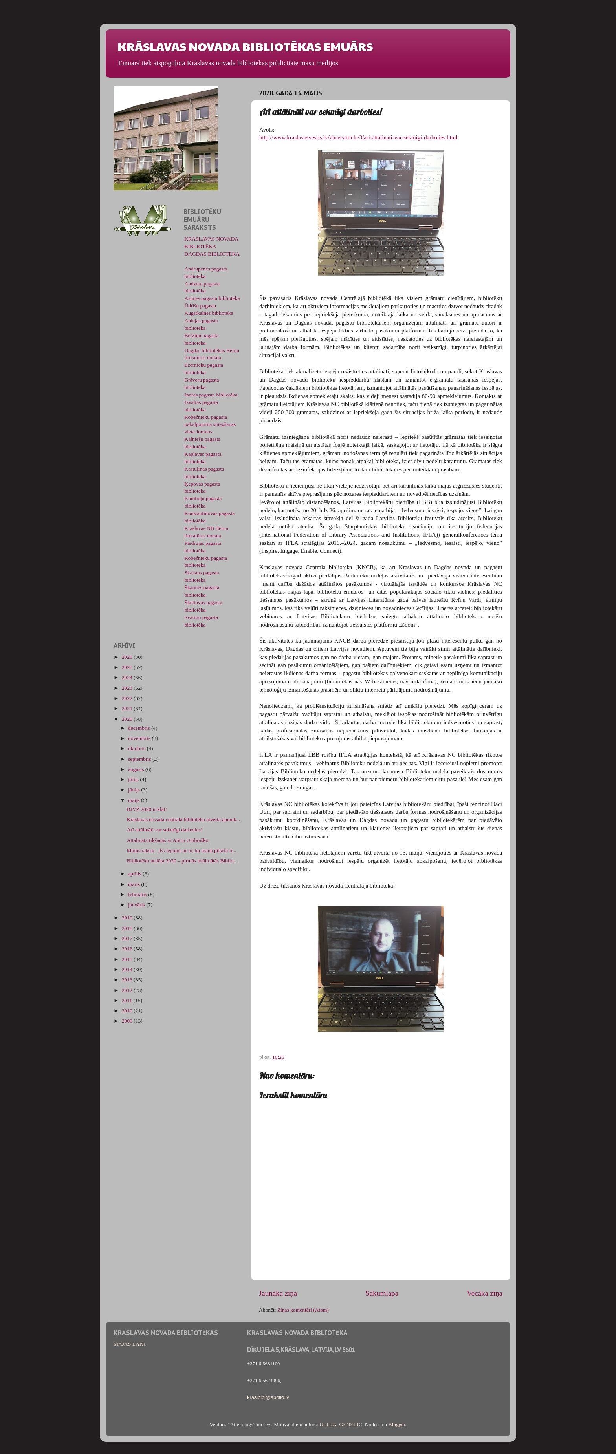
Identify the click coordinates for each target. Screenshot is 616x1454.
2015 (128, 959)
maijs (134, 800)
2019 (128, 918)
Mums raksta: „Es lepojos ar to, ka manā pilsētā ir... (181, 850)
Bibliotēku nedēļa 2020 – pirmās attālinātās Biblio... (182, 861)
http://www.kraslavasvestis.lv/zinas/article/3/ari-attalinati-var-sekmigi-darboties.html (358, 137)
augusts (136, 769)
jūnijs (134, 790)
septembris (140, 759)
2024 (128, 677)
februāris (138, 894)
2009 (128, 1021)
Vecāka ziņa (484, 1293)
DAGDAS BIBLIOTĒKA (212, 254)
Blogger (396, 1424)
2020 (128, 719)
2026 (128, 657)
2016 (128, 949)
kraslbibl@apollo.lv (268, 1397)
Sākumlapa (381, 1293)
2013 (128, 980)
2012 (128, 990)
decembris (139, 728)
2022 (128, 698)
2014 (128, 969)
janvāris (137, 905)
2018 (128, 928)
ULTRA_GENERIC (340, 1424)
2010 (128, 1011)
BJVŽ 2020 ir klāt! (147, 809)
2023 (128, 688)
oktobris (137, 748)
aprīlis (135, 874)
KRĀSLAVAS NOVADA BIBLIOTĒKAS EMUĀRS (245, 46)
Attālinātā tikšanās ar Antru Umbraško (168, 840)
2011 (128, 1000)
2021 (128, 708)
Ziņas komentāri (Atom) (303, 1310)
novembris (140, 738)
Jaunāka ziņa (278, 1293)
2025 (128, 667)
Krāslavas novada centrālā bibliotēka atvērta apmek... (183, 819)
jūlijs (134, 779)
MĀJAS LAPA (130, 1344)
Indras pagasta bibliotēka (211, 395)
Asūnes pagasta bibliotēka (212, 298)
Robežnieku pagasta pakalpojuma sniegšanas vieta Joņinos (210, 424)
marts (134, 884)
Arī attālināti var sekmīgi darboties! (165, 830)
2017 (128, 938)
